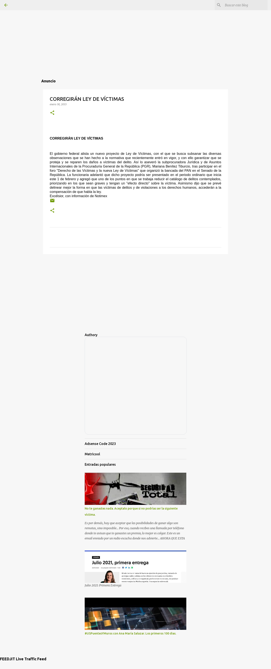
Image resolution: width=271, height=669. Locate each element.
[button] (52, 113)
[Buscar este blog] (245, 5)
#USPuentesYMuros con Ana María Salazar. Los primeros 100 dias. (130, 633)
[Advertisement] (135, 29)
